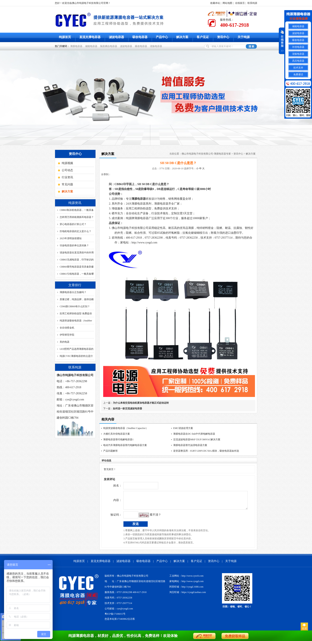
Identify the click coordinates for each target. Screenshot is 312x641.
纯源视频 (67, 163)
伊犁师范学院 (67, 334)
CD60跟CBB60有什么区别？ (75, 306)
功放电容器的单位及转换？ (74, 245)
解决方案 (182, 37)
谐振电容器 (156, 46)
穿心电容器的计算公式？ (73, 224)
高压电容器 (298, 60)
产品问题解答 (110, 450)
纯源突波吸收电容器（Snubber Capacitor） (125, 428)
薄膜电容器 (77, 46)
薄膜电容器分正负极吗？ (73, 292)
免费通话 (298, 74)
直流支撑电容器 (90, 37)
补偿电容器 (298, 47)
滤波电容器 (116, 37)
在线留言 (240, 3)
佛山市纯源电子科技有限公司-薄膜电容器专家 (206, 153)
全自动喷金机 (67, 327)
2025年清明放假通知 (71, 238)
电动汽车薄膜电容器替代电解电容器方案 (125, 445)
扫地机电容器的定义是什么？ (75, 231)
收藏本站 (215, 3)
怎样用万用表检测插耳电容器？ (77, 217)
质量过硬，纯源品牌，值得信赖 (77, 299)
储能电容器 (92, 46)
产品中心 (162, 37)
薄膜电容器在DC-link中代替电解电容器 (194, 433)
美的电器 (64, 341)
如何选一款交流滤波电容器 (127, 408)
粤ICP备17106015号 (115, 616)
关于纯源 (244, 37)
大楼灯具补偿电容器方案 (116, 433)
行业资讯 (67, 177)
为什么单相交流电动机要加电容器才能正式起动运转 (141, 402)
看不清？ (147, 517)
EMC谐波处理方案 (183, 428)
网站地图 (227, 3)
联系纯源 (252, 3)
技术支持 (298, 67)
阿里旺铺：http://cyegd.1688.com (186, 589)
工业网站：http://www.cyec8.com (186, 578)
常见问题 (67, 184)
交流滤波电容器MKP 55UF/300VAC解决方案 (196, 439)
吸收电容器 (140, 37)
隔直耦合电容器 (109, 46)
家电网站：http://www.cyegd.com (186, 584)
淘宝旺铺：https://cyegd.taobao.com (187, 595)
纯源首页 (65, 37)
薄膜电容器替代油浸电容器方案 (190, 445)
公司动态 (67, 170)
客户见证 (203, 37)
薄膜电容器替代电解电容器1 (118, 439)
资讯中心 (223, 37)
